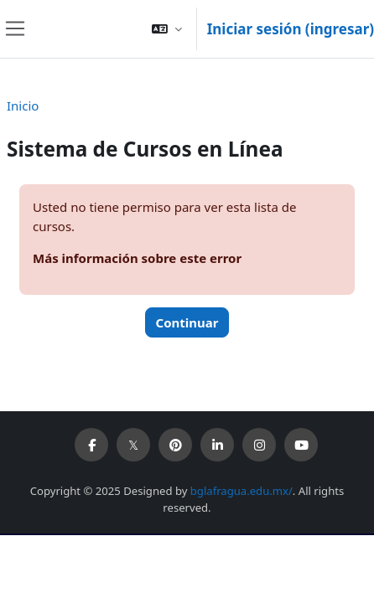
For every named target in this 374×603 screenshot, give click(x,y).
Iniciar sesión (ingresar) (290, 29)
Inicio (23, 105)
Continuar (187, 322)
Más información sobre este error (137, 258)
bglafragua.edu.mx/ (241, 490)
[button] (167, 29)
